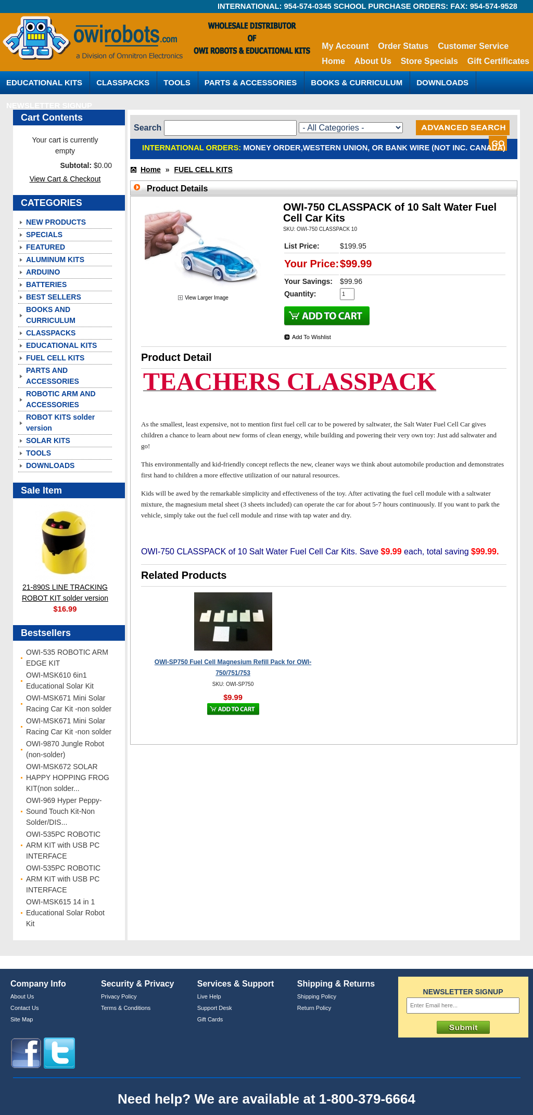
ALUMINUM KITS (55, 259)
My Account (345, 46)
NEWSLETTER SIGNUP (49, 105)
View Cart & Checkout (65, 179)
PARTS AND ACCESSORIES (52, 375)
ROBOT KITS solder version (60, 422)
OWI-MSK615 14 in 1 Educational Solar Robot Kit (65, 913)
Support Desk (214, 1008)
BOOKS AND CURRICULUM (50, 315)
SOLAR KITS (48, 440)
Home (333, 61)
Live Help (209, 996)
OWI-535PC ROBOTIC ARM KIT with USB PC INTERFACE (63, 845)
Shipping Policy (316, 996)
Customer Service (473, 46)
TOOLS (176, 82)
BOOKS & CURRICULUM (356, 82)
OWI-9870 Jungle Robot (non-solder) (65, 749)
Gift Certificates (498, 61)
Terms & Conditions (125, 1008)
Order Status (403, 46)
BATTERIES (46, 284)
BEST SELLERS (53, 297)
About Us (372, 61)
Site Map (21, 1019)
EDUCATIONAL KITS (44, 82)
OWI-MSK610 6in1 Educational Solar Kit (60, 680)
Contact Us (24, 1008)
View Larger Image (207, 298)
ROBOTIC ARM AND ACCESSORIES (61, 399)
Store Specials (429, 61)
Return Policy (314, 1008)
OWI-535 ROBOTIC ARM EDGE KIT (67, 657)
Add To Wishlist (311, 337)
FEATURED (45, 247)
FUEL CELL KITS (55, 358)
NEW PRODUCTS (56, 222)
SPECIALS (44, 234)
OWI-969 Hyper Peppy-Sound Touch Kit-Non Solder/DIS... (64, 811)
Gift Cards (210, 1019)
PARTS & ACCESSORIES (251, 82)
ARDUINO (43, 272)
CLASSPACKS (122, 82)
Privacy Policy (118, 996)
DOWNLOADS (442, 82)
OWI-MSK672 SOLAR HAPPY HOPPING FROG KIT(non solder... (67, 777)
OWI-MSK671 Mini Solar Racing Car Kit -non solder (68, 703)
